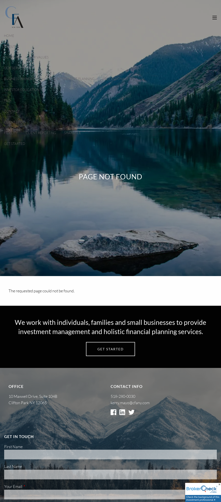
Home (9, 36)
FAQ (7, 100)
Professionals (115, 79)
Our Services (15, 68)
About (9, 46)
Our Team (12, 57)
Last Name (13, 466)
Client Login (15, 122)
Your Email (30, 486)
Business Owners (19, 79)
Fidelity (11, 133)
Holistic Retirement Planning (68, 79)
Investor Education (21, 90)
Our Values (39, 57)
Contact (12, 111)
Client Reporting (41, 133)
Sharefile (72, 133)
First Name (13, 446)
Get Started (14, 144)
